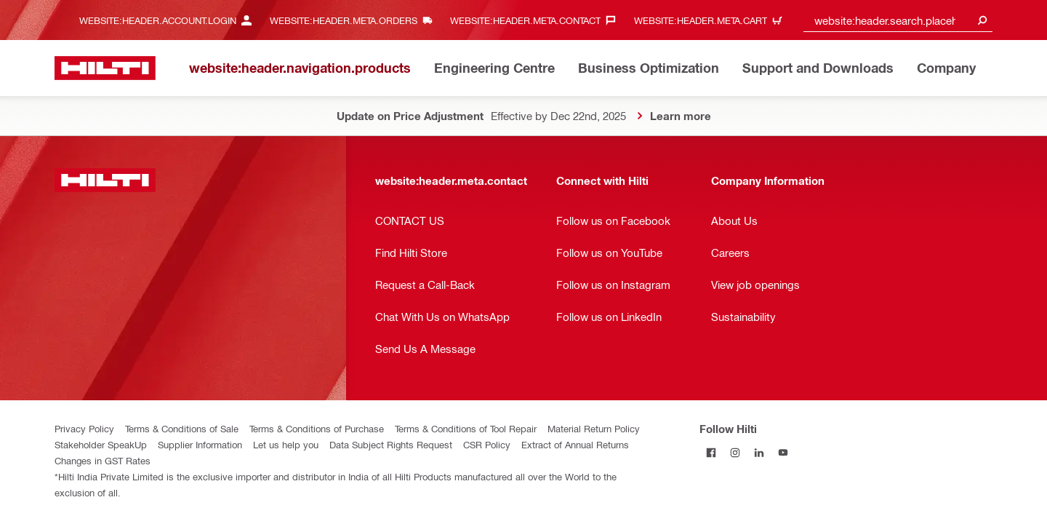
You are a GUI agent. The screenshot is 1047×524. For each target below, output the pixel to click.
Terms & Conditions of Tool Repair (466, 428)
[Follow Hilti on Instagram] (735, 452)
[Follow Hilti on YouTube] (783, 452)
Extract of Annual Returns (575, 444)
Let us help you (285, 444)
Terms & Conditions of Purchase (316, 428)
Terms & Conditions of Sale (181, 428)
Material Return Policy (593, 428)
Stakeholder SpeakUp (101, 444)
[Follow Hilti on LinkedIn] (759, 452)
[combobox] (897, 20)
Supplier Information (200, 444)
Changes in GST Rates (103, 460)
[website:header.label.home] (105, 68)
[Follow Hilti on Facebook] (711, 452)
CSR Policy (486, 444)
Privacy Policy (84, 428)
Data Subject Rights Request (390, 444)
